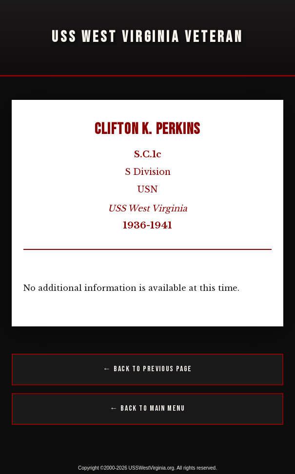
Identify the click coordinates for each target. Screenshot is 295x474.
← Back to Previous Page (147, 369)
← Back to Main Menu (147, 408)
